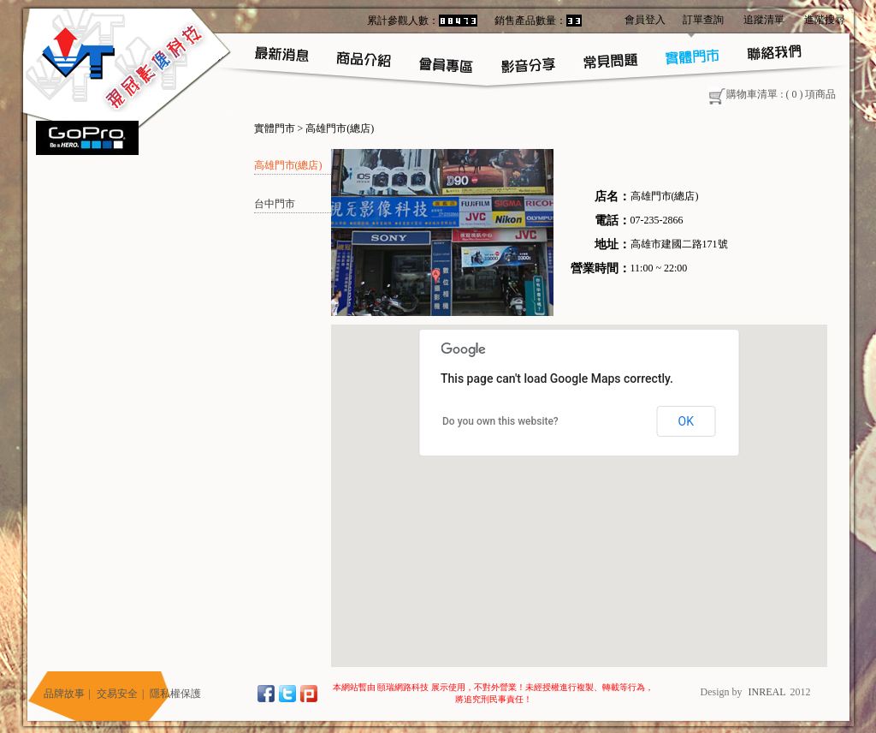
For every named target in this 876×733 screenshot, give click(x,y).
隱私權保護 (175, 694)
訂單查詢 (703, 20)
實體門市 (274, 128)
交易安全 (117, 694)
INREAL (767, 692)
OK (686, 421)
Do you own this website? (500, 421)
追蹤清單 (763, 20)
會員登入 (645, 20)
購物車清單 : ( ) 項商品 (771, 94)
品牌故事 (64, 694)
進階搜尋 (824, 20)
